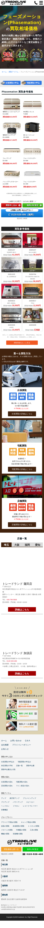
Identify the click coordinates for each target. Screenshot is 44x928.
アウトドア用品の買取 (9, 826)
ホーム (4, 72)
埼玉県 (5, 869)
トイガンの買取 (33, 830)
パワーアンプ (18, 806)
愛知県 (5, 899)
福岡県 (5, 890)
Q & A (27, 745)
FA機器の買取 (21, 834)
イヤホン (16, 810)
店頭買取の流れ (7, 790)
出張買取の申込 (12, 83)
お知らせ (5, 753)
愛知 (37, 544)
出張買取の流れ (7, 786)
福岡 (27, 544)
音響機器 (4, 814)
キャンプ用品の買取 (28, 826)
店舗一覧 (19, 770)
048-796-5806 (12, 600)
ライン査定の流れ (22, 790)
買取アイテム (13, 72)
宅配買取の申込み (24, 766)
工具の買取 (34, 834)
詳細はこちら (22, 609)
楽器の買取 (5, 830)
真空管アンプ (14, 802)
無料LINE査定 (34, 205)
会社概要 (5, 749)
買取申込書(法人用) (8, 774)
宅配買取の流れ (22, 786)
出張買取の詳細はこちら (22, 414)
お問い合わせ (16, 745)
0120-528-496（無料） (22, 212)
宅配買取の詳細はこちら (22, 469)
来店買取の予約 (7, 770)
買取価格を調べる (11, 854)
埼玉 (6, 544)
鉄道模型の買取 (18, 830)
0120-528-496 (12, 661)
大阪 (16, 544)
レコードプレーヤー (30, 810)
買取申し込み (13, 205)
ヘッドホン (5, 810)
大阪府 (5, 881)
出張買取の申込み (7, 766)
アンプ (3, 802)
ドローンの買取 (7, 834)
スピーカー (30, 806)
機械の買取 (5, 838)
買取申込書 (30, 770)
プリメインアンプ (29, 802)
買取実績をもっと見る (22, 343)
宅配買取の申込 (33, 83)
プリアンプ (5, 806)
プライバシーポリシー (21, 749)
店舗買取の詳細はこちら (22, 525)
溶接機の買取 (18, 838)
